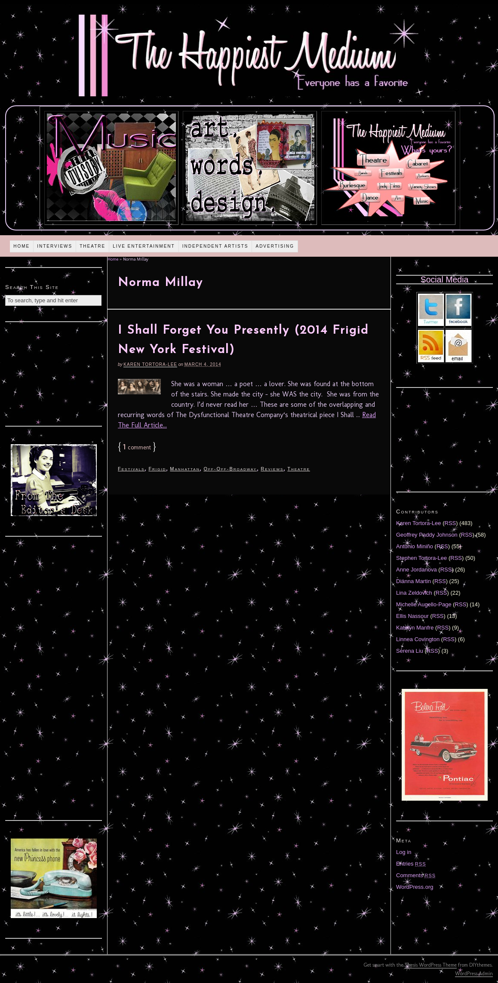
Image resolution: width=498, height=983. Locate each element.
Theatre (92, 246)
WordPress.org (414, 887)
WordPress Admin (474, 974)
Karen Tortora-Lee (150, 364)
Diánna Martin (413, 581)
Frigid (157, 468)
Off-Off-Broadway (230, 468)
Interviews (54, 246)
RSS (450, 523)
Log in (403, 852)
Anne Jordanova (416, 569)
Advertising (274, 246)
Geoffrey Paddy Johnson (427, 534)
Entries (411, 863)
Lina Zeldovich (414, 593)
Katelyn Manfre (414, 627)
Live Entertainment (144, 246)
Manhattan (185, 468)
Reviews (272, 468)
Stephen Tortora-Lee (421, 558)
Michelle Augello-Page (424, 604)
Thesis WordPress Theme (431, 965)
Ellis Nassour (412, 616)
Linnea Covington (418, 639)
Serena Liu (409, 651)
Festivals (131, 468)
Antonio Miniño (414, 546)
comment (137, 447)
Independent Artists (215, 246)
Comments (416, 875)
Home (21, 246)
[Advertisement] (54, 373)
